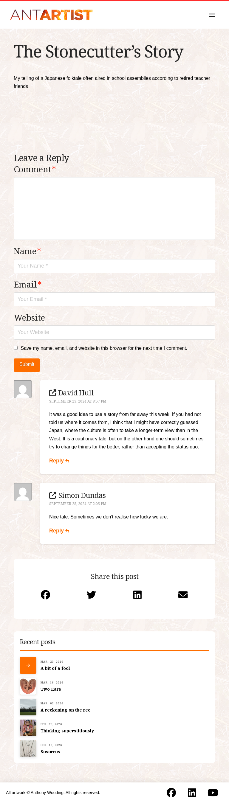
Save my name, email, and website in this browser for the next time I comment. (104, 348)
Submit (26, 364)
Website (29, 317)
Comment (35, 169)
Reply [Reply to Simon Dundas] (59, 531)
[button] (212, 15)
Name (27, 251)
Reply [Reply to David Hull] (59, 461)
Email (28, 284)
